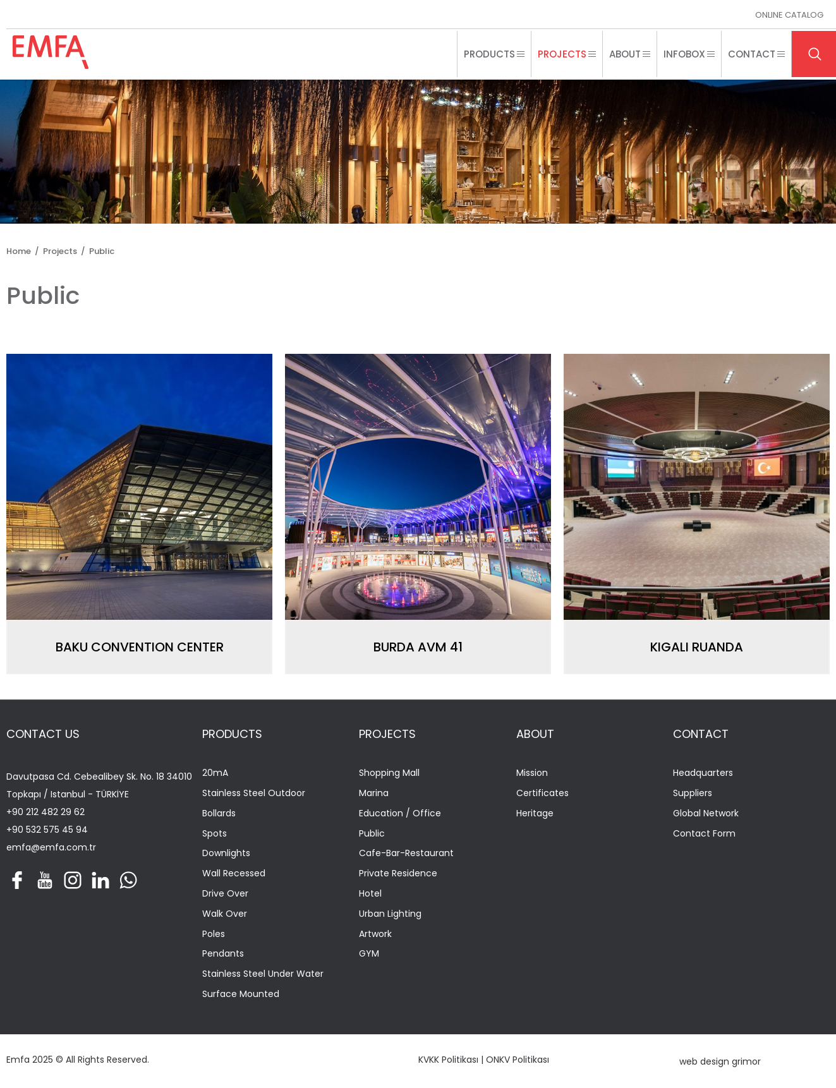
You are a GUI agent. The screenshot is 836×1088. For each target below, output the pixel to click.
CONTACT (701, 734)
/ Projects (54, 251)
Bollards (219, 813)
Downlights (226, 853)
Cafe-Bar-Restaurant (406, 853)
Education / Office (400, 813)
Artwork (375, 934)
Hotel (370, 893)
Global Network (706, 813)
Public (372, 833)
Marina (374, 793)
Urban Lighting (390, 914)
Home (18, 251)
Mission (532, 773)
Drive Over (225, 893)
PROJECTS (387, 734)
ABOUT (535, 734)
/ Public (95, 251)
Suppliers (692, 793)
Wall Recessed (233, 873)
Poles (213, 934)
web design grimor (720, 1061)
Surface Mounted (240, 994)
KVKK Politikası (448, 1059)
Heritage (535, 813)
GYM (369, 953)
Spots (214, 833)
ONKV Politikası (517, 1059)
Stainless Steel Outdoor (253, 793)
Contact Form (704, 833)
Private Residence (398, 873)
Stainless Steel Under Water (263, 974)
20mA (215, 773)
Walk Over (224, 914)
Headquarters (703, 773)
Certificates (542, 793)
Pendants (223, 953)
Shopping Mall (389, 773)
